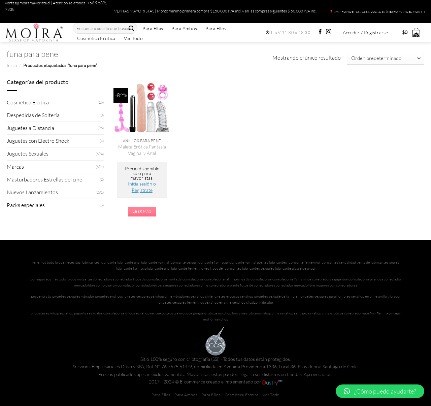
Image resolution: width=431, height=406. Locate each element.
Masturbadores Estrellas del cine (44, 179)
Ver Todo (133, 38)
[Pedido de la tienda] (385, 58)
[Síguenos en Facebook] (320, 32)
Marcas (15, 166)
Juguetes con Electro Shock (38, 140)
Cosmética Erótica (96, 38)
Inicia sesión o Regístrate (142, 187)
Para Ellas (152, 28)
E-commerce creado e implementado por (231, 381)
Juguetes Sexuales (27, 153)
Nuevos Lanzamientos (32, 192)
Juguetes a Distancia (30, 128)
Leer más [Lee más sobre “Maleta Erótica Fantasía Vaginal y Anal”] (142, 211)
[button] (380, 391)
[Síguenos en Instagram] (328, 32)
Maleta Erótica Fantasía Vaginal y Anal (142, 150)
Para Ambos (184, 28)
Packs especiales (26, 205)
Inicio (12, 65)
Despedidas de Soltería (33, 115)
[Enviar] (131, 28)
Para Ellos (215, 28)
